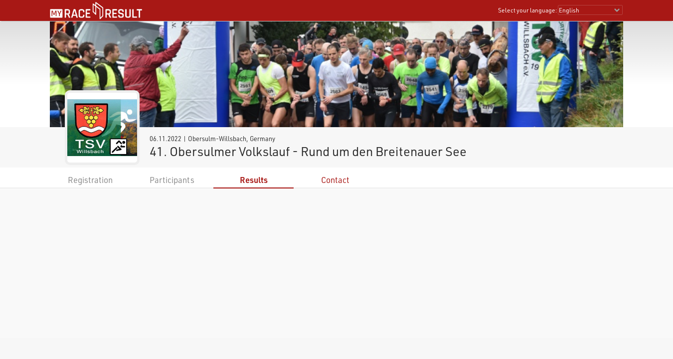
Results (254, 180)
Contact (335, 180)
